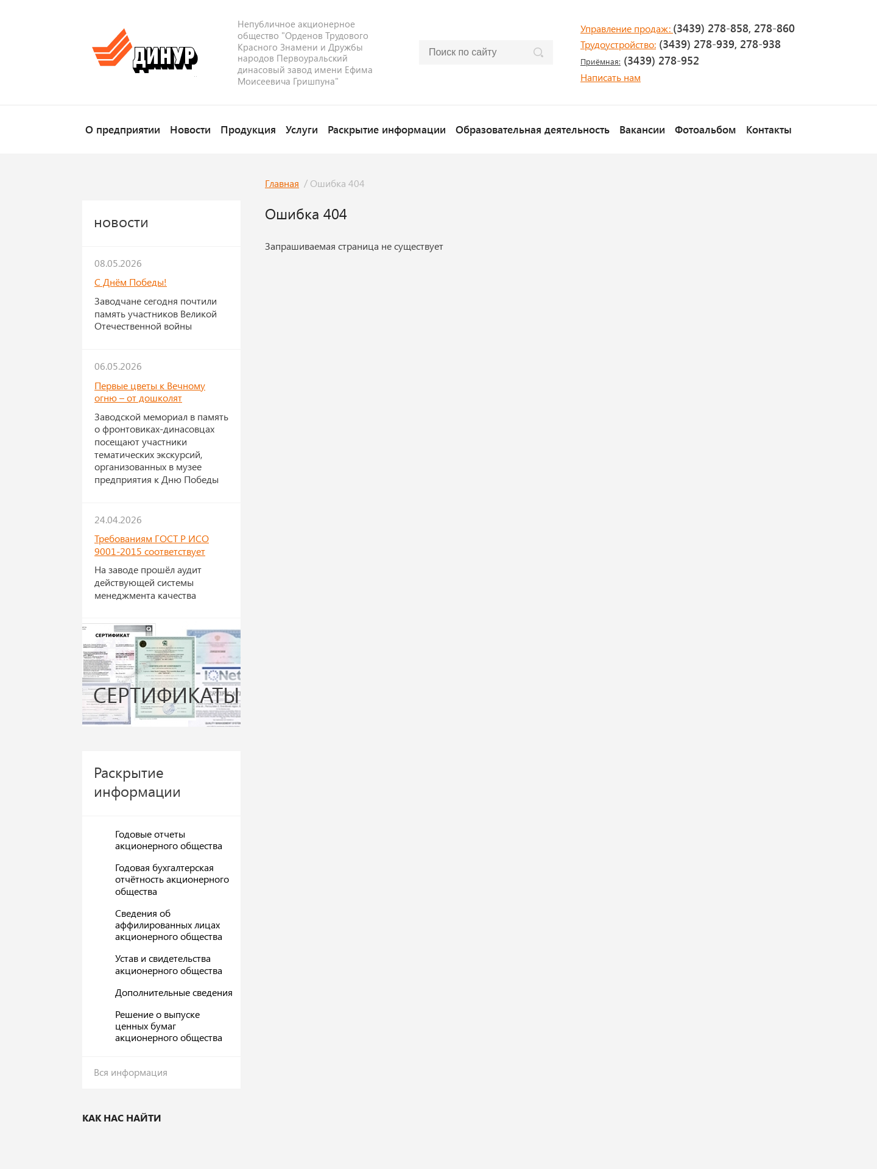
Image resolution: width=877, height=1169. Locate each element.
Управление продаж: (626, 28)
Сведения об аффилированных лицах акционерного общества (168, 924)
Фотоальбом (705, 129)
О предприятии (122, 129)
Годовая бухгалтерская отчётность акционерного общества (172, 879)
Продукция (248, 129)
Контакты (769, 129)
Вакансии (642, 129)
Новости (190, 129)
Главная (282, 183)
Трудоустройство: (618, 44)
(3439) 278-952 (639, 60)
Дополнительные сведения (174, 992)
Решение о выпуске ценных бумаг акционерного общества (168, 1026)
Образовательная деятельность (533, 129)
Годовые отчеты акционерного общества (168, 839)
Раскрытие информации (387, 129)
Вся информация (130, 1071)
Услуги (302, 129)
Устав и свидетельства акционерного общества (168, 964)
